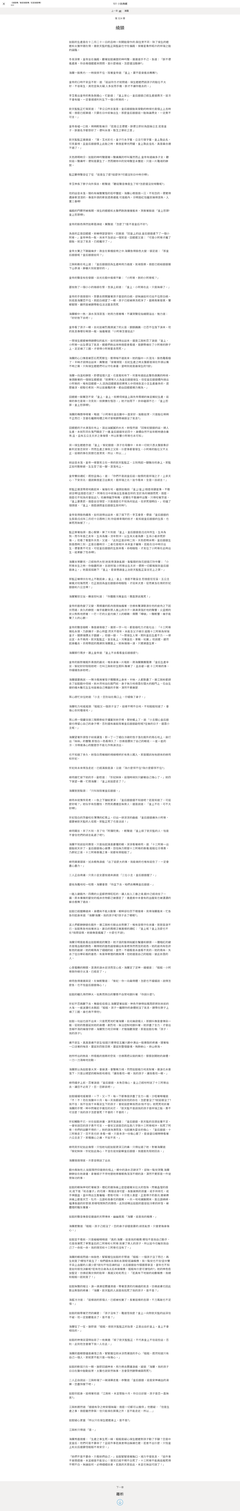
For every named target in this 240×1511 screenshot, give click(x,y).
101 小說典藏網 (120, 7)
